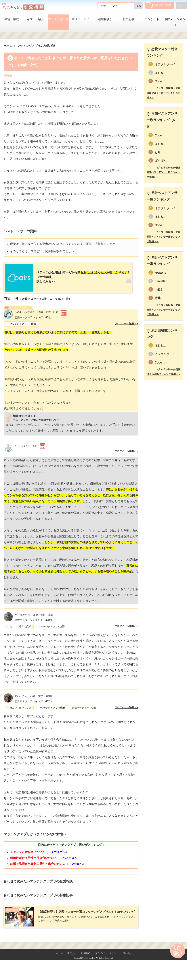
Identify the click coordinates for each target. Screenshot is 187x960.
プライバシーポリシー (107, 947)
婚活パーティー (82, 19)
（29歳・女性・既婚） (38, 309)
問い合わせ (129, 947)
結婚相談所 (105, 19)
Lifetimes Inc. (89, 952)
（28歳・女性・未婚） (35, 611)
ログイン (181, 5)
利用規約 (86, 947)
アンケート (152, 19)
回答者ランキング (175, 22)
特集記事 (128, 19)
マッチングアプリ (58, 22)
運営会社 (72, 947)
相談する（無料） (160, 5)
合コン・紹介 (35, 19)
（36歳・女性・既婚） (34, 693)
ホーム (59, 947)
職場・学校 (11, 19)
